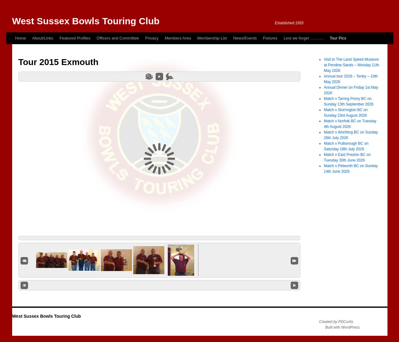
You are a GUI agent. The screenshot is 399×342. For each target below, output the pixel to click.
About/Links (42, 38)
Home (20, 38)
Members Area (178, 38)
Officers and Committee (117, 38)
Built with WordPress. (343, 327)
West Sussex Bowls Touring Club (86, 21)
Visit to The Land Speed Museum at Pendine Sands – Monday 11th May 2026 (351, 65)
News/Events (245, 38)
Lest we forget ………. (303, 38)
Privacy (152, 38)
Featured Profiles (74, 38)
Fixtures (270, 38)
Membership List (212, 38)
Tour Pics (338, 38)
